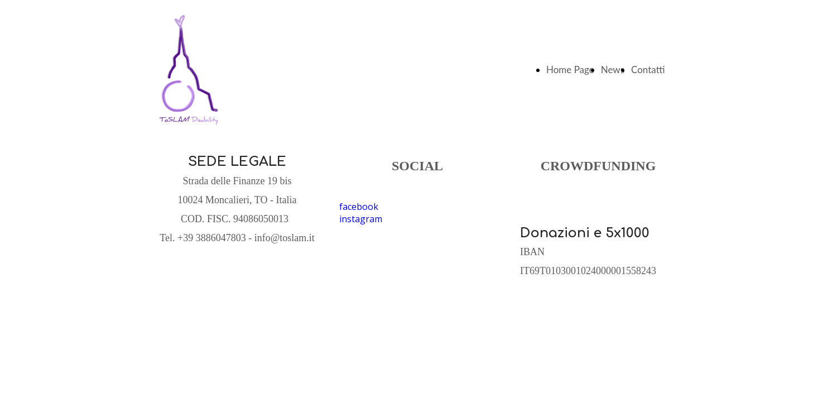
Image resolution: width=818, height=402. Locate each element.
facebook (358, 206)
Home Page (570, 69)
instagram (360, 219)
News (612, 69)
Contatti (648, 69)
